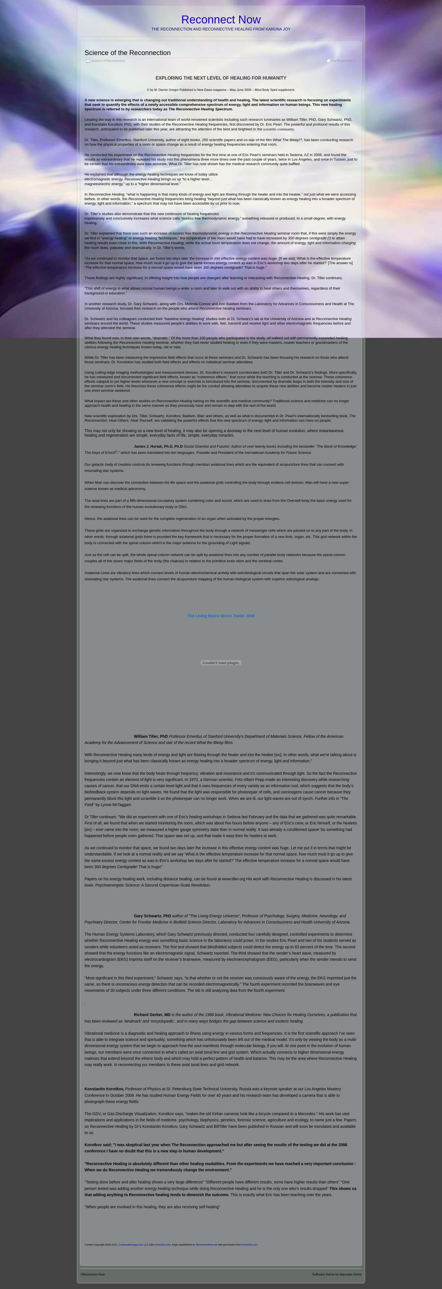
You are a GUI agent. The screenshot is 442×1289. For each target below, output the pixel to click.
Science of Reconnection (108, 60)
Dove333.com (163, 1244)
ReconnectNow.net (206, 1244)
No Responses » (343, 60)
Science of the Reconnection (128, 52)
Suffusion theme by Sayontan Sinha (336, 1274)
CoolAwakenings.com (131, 1244)
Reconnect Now (221, 19)
